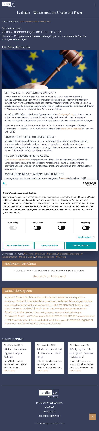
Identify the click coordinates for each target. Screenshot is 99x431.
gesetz (51, 253)
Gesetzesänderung (68, 253)
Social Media (26, 256)
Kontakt (49, 407)
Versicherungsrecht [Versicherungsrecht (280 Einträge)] (59, 320)
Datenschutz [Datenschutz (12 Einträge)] (10, 301)
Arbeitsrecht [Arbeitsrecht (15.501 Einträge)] (24, 297)
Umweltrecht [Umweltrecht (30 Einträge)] (83, 316)
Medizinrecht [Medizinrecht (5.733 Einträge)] (35, 308)
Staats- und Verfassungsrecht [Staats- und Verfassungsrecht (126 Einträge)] (33, 316)
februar (40, 253)
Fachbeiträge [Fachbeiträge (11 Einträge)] (48, 301)
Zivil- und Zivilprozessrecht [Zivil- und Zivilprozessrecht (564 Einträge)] (36, 323)
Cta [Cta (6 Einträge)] (83, 297)
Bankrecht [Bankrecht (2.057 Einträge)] (38, 297)
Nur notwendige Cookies (18, 245)
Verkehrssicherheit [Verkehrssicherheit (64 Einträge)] (39, 320)
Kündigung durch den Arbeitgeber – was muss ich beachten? (81, 352)
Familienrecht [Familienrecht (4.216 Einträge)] (63, 301)
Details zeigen (84, 237)
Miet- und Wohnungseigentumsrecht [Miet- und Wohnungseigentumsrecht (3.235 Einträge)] (64, 308)
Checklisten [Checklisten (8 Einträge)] (61, 297)
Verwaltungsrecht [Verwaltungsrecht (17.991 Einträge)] (81, 320)
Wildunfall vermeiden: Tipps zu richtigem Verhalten (15, 352)
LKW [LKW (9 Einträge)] (25, 308)
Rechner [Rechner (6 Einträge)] (60, 312)
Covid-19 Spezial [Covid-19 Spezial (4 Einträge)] (74, 297)
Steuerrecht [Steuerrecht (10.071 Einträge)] (56, 316)
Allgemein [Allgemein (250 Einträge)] (10, 297)
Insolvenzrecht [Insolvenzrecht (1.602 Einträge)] (41, 305)
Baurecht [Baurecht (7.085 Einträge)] (50, 297)
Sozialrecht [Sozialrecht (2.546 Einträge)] (11, 316)
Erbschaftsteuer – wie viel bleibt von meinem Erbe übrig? (49, 352)
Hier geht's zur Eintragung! (49, 276)
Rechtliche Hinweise (49, 415)
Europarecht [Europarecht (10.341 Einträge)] (34, 301)
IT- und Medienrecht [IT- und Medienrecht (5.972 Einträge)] (62, 305)
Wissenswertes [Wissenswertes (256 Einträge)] (13, 323)
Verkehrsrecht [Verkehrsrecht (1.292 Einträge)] (22, 320)
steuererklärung (45, 256)
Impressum (49, 411)
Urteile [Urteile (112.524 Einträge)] (9, 320)
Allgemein (14, 22)
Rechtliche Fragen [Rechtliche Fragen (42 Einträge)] (73, 312)
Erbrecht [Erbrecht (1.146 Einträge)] (21, 301)
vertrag (61, 256)
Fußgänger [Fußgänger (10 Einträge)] (77, 301)
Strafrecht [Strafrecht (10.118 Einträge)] (70, 316)
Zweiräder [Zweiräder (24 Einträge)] (56, 323)
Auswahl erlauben (49, 245)
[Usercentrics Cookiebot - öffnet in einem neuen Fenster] (84, 184)
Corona (28, 253)
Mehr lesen (9, 370)
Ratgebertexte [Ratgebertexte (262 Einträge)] (49, 312)
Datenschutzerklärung (49, 402)
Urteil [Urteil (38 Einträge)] (92, 316)
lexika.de (5, 22)
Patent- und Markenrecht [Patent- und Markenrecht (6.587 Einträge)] (20, 312)
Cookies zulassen (81, 245)
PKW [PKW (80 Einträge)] (38, 312)
